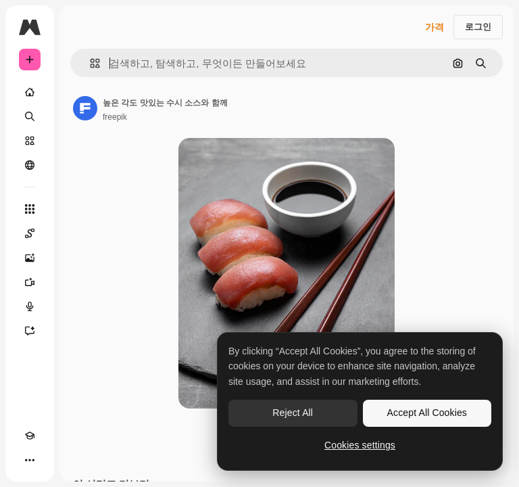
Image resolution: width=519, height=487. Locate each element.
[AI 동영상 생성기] (30, 282)
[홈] (30, 92)
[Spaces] (30, 233)
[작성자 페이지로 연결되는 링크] (85, 108)
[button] (89, 63)
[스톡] (30, 141)
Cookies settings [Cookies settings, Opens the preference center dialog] (359, 445)
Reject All (292, 412)
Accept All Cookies (427, 412)
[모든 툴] (30, 209)
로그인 (478, 27)
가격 (434, 27)
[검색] (30, 116)
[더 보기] (30, 460)
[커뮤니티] (30, 165)
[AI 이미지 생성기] (30, 258)
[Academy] (30, 435)
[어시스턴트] (30, 331)
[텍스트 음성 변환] (30, 306)
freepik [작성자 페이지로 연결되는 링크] (115, 117)
